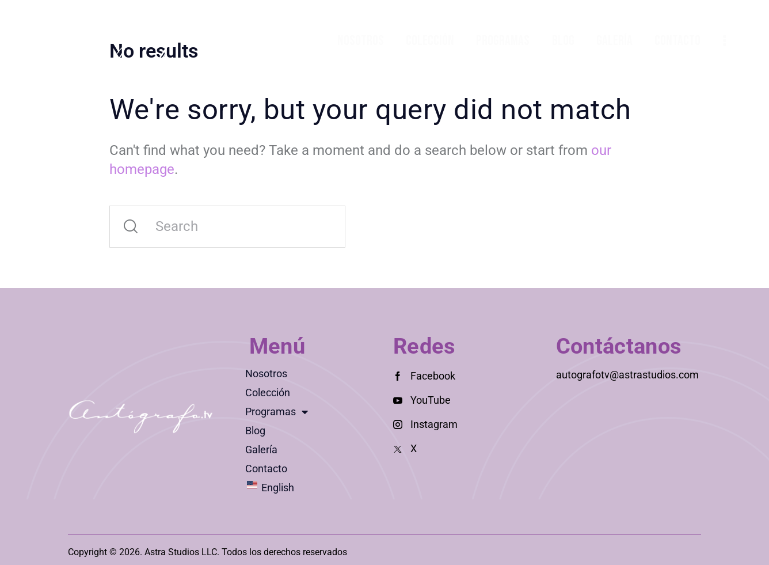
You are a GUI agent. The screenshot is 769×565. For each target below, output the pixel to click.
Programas (276, 412)
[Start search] (130, 227)
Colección (267, 392)
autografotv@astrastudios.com (627, 375)
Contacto (266, 468)
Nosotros (266, 373)
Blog (255, 430)
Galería (261, 449)
